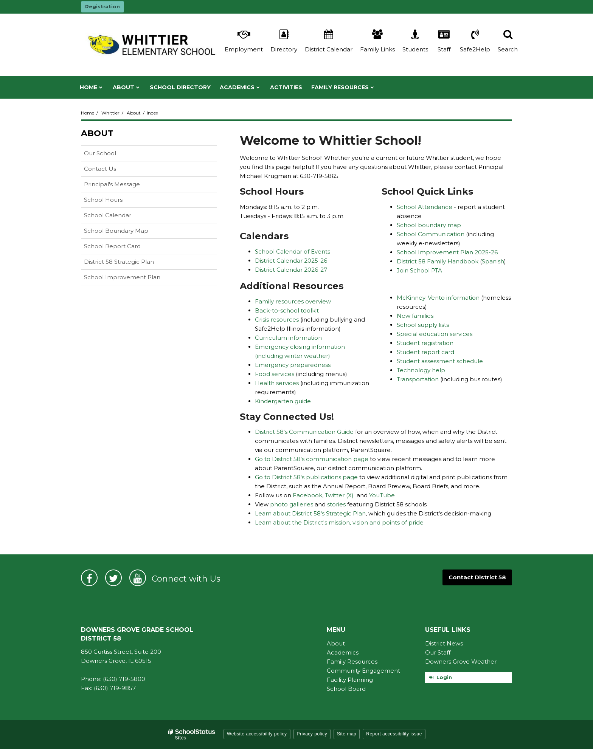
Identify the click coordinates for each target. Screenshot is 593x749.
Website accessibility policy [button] (257, 734)
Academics (343, 652)
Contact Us (100, 168)
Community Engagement (363, 670)
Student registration (425, 343)
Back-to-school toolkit (287, 310)
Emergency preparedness (293, 364)
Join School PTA (419, 270)
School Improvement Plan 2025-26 (447, 252)
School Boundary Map (116, 230)
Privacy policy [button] (312, 734)
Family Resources (352, 661)
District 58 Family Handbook (438, 261)
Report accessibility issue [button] (394, 734)
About (134, 113)
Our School (100, 153)
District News (444, 643)
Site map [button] (346, 734)
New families (415, 315)
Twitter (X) (339, 495)
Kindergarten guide (283, 401)
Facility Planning (350, 679)
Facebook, (308, 495)
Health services (277, 383)
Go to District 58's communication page (311, 459)
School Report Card (124, 247)
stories (337, 504)
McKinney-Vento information (439, 297)
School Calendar (107, 215)
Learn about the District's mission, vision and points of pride (339, 522)
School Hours (103, 199)
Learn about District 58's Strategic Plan (310, 513)
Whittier (110, 113)
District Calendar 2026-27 (291, 269)
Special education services (434, 333)
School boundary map (429, 225)
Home (87, 113)
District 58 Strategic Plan (119, 261)
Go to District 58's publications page (306, 477)
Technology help (421, 370)
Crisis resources (277, 319)
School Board (346, 688)
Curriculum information (288, 337)
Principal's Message (112, 184)
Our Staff (437, 652)
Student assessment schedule (440, 361)
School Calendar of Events (292, 251)
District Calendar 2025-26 (291, 260)
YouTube (382, 495)
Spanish (493, 261)
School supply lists (423, 324)
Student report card (425, 352)
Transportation (418, 379)
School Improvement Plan (122, 277)
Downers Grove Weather (461, 661)
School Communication (431, 234)
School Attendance (424, 206)
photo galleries (291, 504)
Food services (275, 374)
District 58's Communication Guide (304, 431)
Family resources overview (293, 301)
